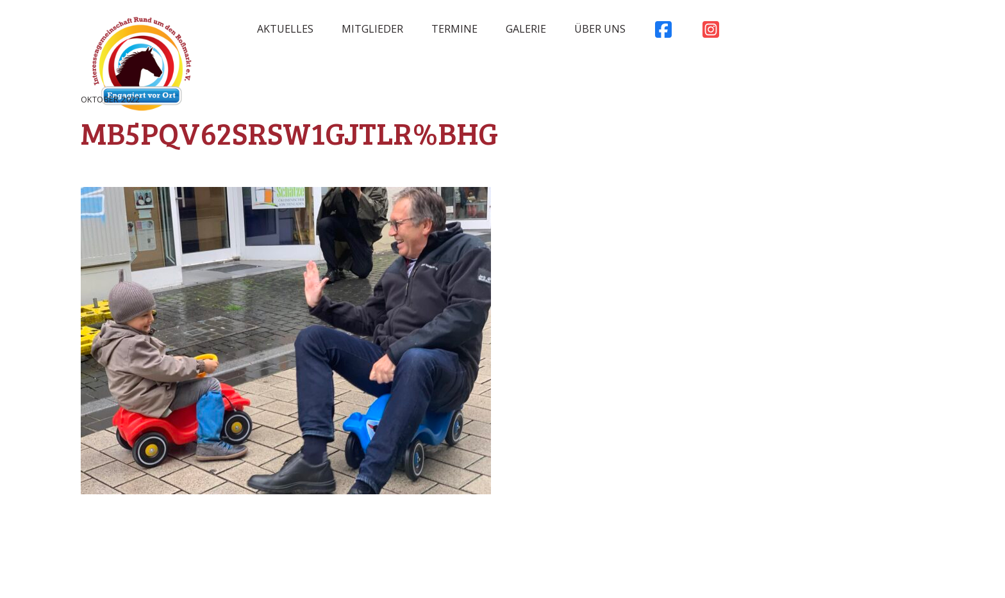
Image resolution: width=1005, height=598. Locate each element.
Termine (454, 29)
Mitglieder (372, 29)
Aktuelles (285, 29)
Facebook (663, 32)
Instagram (710, 32)
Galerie (526, 29)
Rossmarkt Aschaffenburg (142, 67)
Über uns (600, 29)
